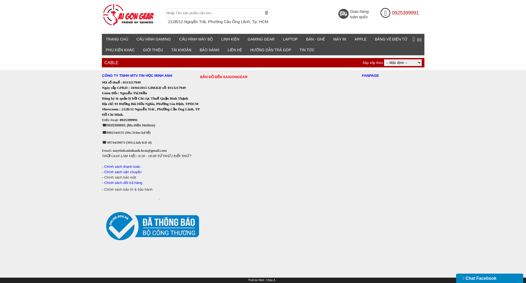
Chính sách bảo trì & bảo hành (128, 189)
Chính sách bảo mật (120, 177)
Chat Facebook (479, 278)
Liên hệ (235, 50)
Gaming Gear (261, 39)
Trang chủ (117, 39)
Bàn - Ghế (315, 39)
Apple (361, 39)
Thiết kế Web (256, 280)
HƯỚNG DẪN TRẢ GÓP (270, 50)
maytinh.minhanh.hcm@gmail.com (140, 150)
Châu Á (270, 280)
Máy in (339, 39)
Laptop (290, 39)
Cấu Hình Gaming (154, 39)
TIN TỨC (307, 50)
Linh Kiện (230, 39)
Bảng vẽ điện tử (391, 39)
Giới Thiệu (153, 50)
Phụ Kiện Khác (120, 50)
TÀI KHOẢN (181, 50)
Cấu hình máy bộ (196, 39)
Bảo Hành (209, 50)
